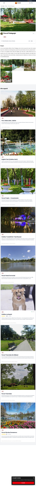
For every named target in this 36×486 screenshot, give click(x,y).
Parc (2, 118)
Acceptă (23, 482)
